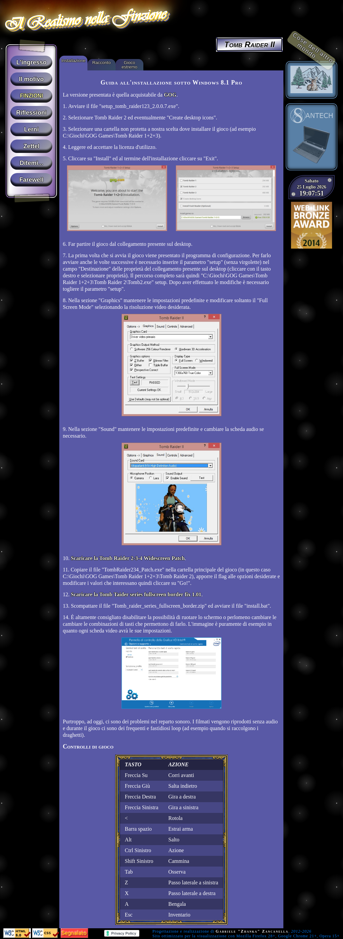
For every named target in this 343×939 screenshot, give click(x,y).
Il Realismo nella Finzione (84, 19)
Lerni (31, 129)
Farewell (31, 179)
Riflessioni (31, 112)
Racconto (101, 62)
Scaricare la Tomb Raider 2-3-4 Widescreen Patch (128, 558)
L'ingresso (31, 62)
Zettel (31, 146)
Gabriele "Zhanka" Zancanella (252, 931)
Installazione (73, 60)
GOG (170, 95)
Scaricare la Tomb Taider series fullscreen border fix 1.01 (136, 594)
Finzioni (31, 96)
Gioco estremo (129, 64)
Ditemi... (31, 163)
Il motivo (31, 79)
